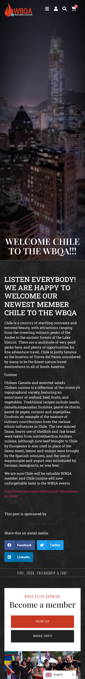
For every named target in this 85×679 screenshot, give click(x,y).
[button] (64, 9)
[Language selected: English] (59, 675)
